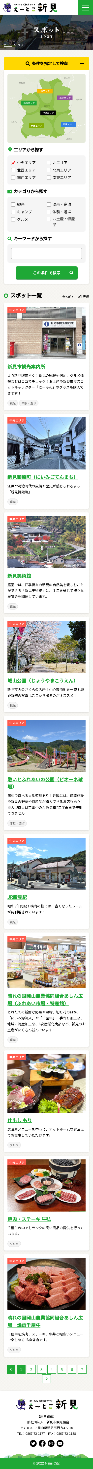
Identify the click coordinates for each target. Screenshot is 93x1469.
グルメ (14, 1145)
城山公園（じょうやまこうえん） (42, 680)
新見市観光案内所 (26, 366)
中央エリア (16, 310)
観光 (13, 403)
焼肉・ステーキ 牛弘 (29, 1219)
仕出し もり (19, 1120)
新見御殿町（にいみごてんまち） (42, 476)
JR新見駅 (17, 897)
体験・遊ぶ (28, 403)
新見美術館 (19, 575)
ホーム (8, 45)
